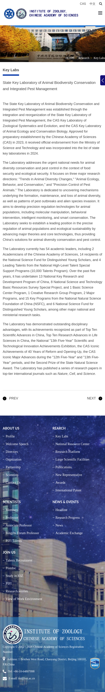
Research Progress (68, 517)
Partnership (13, 467)
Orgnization (13, 459)
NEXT (91, 398)
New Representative (69, 475)
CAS (83, 3)
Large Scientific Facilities (73, 459)
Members (12, 510)
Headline (61, 510)
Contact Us (13, 482)
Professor (12, 517)
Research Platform (68, 452)
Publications (64, 467)
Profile (10, 436)
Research (84, 57)
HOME (70, 57)
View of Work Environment (24, 599)
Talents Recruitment (19, 560)
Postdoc (11, 568)
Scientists (12, 475)
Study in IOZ (14, 576)
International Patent (68, 490)
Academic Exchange (69, 533)
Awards (60, 482)
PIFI (9, 583)
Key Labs (99, 57)
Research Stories (17, 591)
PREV (13, 398)
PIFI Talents (14, 541)
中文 (92, 3)
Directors (12, 452)
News (59, 525)
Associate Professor (19, 525)
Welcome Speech (17, 444)
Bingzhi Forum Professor (22, 533)
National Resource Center (73, 444)
